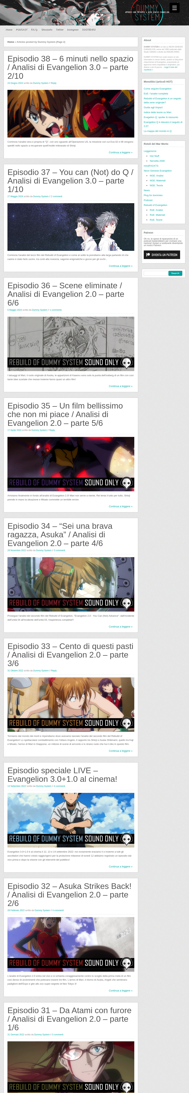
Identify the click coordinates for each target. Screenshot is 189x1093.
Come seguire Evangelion (157, 88)
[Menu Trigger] (175, 8)
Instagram (72, 29)
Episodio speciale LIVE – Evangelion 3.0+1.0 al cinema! (62, 775)
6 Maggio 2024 (14, 310)
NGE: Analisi (156, 175)
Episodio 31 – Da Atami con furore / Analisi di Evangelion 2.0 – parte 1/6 (69, 1019)
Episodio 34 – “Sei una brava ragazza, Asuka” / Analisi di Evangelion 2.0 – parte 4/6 (59, 534)
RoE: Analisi (156, 210)
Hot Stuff (154, 156)
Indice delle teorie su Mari (157, 112)
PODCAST (21, 29)
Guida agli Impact (153, 107)
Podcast (148, 200)
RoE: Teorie (156, 219)
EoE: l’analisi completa (156, 93)
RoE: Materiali (157, 215)
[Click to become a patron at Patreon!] (162, 260)
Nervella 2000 (157, 161)
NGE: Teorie (156, 185)
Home (8, 29)
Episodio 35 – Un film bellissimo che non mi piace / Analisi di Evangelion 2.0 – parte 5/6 (65, 414)
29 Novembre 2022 (16, 550)
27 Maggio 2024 (15, 196)
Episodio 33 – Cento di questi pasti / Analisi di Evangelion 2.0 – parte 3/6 (70, 655)
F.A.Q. (34, 29)
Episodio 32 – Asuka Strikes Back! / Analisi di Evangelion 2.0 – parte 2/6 (69, 894)
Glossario (46, 29)
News (147, 190)
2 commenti (56, 196)
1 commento (56, 310)
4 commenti (59, 786)
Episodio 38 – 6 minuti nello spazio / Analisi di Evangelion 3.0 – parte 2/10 (70, 67)
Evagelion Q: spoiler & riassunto (161, 117)
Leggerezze (150, 151)
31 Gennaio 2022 (15, 1034)
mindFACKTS (151, 165)
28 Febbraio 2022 (16, 910)
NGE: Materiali (158, 180)
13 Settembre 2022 (16, 786)
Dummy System (41, 83)
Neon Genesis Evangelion (158, 170)
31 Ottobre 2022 (15, 670)
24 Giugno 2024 (15, 83)
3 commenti (59, 550)
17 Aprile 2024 (14, 430)
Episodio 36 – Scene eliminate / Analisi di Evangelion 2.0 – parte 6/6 (65, 294)
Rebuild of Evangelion (155, 205)
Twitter (59, 29)
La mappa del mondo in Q (158, 131)
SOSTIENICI (88, 29)
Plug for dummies (153, 195)
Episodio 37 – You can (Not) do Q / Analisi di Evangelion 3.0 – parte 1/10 (70, 181)
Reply (54, 83)
